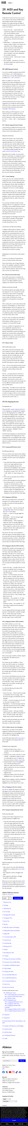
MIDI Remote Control (10, 993)
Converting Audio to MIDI (9, 937)
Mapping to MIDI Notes (12, 1003)
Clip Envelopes (6, 968)
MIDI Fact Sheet (7, 1032)
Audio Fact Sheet (7, 1029)
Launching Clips (6, 943)
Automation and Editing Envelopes (11, 965)
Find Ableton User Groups (8, 1088)
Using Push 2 (6, 1018)
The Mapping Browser (10, 1000)
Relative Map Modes (20, 760)
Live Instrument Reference (9, 981)
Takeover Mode (10, 998)
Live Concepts (6, 911)
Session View (6, 921)
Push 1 (9, 77)
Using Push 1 (6, 1014)
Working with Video (7, 971)
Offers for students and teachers (9, 1079)
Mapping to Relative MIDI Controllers (15, 1009)
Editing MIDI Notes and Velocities (11, 930)
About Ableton (5, 1067)
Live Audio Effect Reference (9, 974)
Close (7, 1124)
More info (20, 1124)
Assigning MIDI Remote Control (14, 1002)
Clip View (6, 789)
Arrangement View (7, 918)
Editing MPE (5, 933)
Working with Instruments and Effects (11, 959)
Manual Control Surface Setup (13, 151)
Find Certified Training (7, 1090)
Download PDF (18, 898)
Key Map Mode (20, 738)
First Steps (5, 905)
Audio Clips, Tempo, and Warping (10, 927)
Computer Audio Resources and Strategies (13, 1026)
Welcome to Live (6, 902)
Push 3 (18, 77)
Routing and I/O (7, 946)
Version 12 (10, 894)
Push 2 (12, 77)
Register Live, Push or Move (8, 1065)
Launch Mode (8, 511)
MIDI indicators (12, 109)
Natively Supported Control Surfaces (14, 994)
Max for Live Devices (8, 987)
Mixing (7, 64)
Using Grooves (6, 940)
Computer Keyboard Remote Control (15, 1011)
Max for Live (6, 984)
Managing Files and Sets (8, 915)
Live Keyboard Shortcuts (8, 1035)
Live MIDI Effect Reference (9, 978)
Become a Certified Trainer (8, 1092)
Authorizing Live (6, 908)
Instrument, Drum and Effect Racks (11, 962)
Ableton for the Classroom (8, 1080)
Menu (10, 3)
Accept (14, 1120)
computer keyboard (14, 409)
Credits (4, 1038)
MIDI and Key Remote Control (10, 990)
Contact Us (4, 1105)
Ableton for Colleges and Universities (10, 1082)
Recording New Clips (8, 952)
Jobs (3, 1069)
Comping (5, 956)
